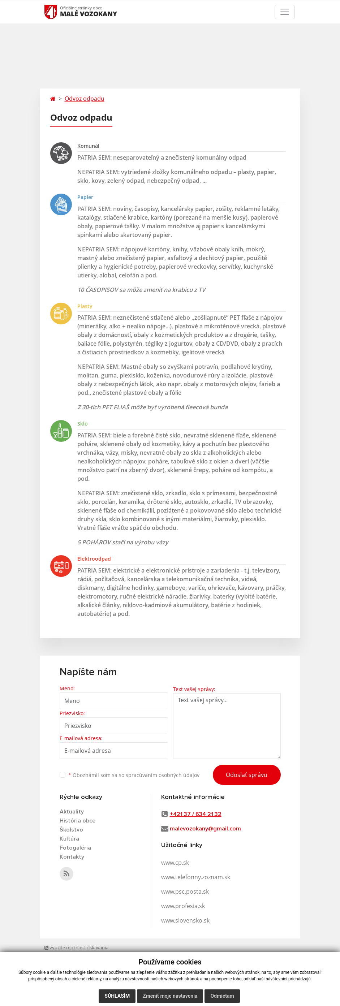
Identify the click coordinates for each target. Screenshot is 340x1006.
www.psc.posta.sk (185, 891)
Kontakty (72, 857)
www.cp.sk (175, 863)
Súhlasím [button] (117, 996)
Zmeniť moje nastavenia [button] (170, 996)
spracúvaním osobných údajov (162, 775)
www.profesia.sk (183, 906)
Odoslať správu (246, 775)
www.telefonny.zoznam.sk (195, 877)
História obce (77, 821)
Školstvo (71, 830)
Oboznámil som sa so (133, 775)
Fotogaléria (75, 848)
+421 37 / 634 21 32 (195, 814)
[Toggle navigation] (285, 12)
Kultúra (69, 839)
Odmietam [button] (222, 996)
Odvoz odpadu (84, 99)
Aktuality (72, 812)
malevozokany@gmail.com (205, 829)
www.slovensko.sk (185, 920)
